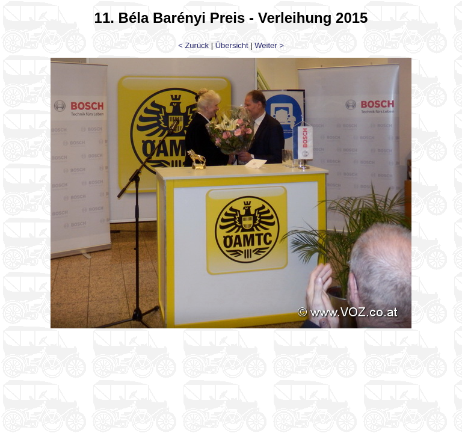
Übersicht (231, 45)
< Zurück (193, 45)
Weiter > (269, 45)
